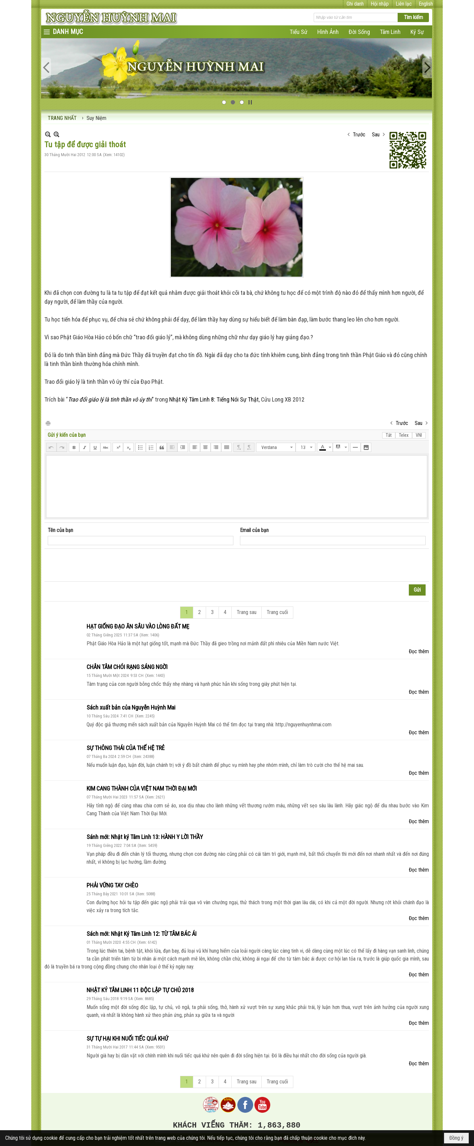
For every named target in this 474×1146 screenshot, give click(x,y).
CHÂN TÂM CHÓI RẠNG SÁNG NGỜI (127, 666)
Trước (359, 134)
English (426, 4)
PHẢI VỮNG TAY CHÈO (112, 885)
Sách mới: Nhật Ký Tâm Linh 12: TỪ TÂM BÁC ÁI (142, 933)
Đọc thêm (419, 651)
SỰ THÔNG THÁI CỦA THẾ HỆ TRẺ (126, 747)
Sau (376, 134)
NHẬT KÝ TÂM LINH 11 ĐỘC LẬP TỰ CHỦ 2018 (140, 990)
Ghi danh (355, 4)
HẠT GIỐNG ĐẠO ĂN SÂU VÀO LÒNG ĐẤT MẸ (138, 626)
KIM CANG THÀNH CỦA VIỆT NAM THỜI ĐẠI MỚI (142, 788)
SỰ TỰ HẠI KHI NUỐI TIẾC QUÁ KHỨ (127, 1038)
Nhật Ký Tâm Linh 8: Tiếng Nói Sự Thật (214, 399)
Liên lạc (404, 4)
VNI (419, 435)
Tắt (389, 435)
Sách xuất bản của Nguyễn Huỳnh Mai (131, 707)
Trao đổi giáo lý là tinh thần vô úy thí (110, 399)
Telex (403, 435)
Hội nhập (380, 4)
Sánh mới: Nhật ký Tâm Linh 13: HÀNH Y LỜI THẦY (145, 836)
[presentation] (98, 565)
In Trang (47, 422)
